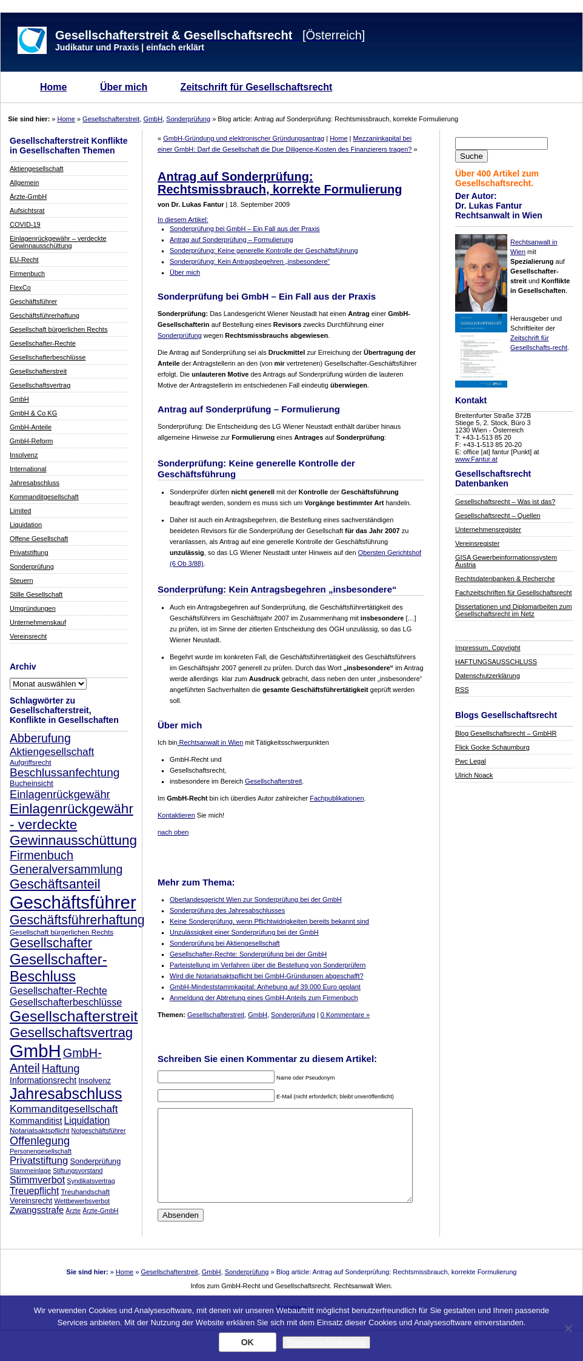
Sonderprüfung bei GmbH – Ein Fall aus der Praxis (245, 228)
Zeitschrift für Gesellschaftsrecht (257, 87)
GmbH (152, 119)
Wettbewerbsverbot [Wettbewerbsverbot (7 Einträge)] (82, 1201)
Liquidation (26, 524)
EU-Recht (24, 259)
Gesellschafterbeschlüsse (47, 357)
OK (247, 1342)
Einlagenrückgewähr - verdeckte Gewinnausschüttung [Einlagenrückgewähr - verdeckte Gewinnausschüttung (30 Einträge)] (73, 824)
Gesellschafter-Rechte (43, 343)
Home (53, 87)
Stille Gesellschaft (36, 594)
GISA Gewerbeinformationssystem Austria (506, 561)
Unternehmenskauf (38, 622)
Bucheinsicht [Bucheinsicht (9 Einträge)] (31, 783)
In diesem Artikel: (183, 219)
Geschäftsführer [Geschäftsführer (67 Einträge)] (73, 902)
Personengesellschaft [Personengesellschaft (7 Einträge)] (41, 1151)
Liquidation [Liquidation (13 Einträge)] (87, 1120)
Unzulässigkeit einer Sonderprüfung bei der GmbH (244, 932)
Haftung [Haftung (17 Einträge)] (61, 1069)
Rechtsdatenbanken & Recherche (505, 578)
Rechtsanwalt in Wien (210, 742)
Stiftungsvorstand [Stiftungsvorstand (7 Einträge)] (77, 1170)
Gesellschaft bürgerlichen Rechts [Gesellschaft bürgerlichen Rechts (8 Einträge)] (61, 932)
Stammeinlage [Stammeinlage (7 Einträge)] (30, 1170)
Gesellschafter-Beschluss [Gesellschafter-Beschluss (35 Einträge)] (58, 967)
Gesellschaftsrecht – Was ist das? (505, 501)
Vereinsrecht (28, 636)
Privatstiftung (29, 552)
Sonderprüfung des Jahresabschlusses (227, 910)
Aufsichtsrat (27, 210)
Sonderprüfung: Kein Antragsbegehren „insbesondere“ (250, 261)
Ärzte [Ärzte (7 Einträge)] (73, 1210)
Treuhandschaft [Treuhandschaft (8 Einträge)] (85, 1191)
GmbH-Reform (31, 441)
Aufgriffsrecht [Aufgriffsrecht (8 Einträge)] (30, 762)
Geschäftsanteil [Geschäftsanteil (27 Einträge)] (55, 884)
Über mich (123, 87)
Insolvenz (24, 455)
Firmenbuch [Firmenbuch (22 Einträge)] (41, 855)
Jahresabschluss (34, 482)
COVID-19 (25, 224)
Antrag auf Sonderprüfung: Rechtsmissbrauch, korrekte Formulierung (280, 183)
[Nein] (568, 1328)
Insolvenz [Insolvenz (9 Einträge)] (94, 1081)
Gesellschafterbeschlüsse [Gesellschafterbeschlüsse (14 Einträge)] (66, 1001)
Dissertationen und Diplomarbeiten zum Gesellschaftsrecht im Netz (513, 610)
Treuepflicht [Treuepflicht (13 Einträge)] (34, 1191)
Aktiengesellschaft (37, 168)
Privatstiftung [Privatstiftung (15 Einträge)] (39, 1160)
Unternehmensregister (488, 529)
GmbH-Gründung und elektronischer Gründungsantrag (243, 138)
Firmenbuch (27, 273)
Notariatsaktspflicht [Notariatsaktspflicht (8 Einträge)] (39, 1130)
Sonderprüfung (188, 119)
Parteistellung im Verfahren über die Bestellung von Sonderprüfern (267, 965)
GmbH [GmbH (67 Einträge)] (35, 1051)
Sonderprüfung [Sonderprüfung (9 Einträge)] (95, 1161)
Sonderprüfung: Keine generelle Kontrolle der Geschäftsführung (264, 250)
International (28, 468)
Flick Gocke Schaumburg (492, 747)
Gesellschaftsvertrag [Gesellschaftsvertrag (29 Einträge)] (71, 1032)
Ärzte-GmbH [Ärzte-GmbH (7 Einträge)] (100, 1210)
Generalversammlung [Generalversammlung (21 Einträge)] (66, 869)
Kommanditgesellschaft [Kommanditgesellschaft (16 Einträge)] (64, 1109)
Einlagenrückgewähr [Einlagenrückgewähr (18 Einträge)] (60, 794)
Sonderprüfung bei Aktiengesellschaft (225, 943)
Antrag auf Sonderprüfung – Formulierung (231, 239)
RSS (462, 689)
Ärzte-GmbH (28, 196)
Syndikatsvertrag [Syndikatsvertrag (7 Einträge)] (91, 1181)
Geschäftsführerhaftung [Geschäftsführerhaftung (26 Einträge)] (77, 920)
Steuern (21, 580)
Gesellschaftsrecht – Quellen (498, 515)
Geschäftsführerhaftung (44, 315)
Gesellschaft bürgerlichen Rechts (58, 329)
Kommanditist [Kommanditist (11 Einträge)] (36, 1121)
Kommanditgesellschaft (44, 496)
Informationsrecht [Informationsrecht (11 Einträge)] (43, 1080)
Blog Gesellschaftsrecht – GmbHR (506, 733)
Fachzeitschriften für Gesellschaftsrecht (513, 592)
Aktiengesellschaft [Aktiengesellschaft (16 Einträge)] (52, 751)
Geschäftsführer (33, 301)
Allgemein (24, 182)
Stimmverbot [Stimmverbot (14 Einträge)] (37, 1179)
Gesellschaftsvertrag (40, 385)
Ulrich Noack (474, 775)
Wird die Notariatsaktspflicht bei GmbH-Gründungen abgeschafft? (267, 976)
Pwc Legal (470, 761)
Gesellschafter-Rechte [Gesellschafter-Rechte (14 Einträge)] (58, 990)
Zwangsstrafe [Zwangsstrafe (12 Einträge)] (37, 1210)
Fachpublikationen (337, 798)
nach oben (173, 832)
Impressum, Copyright (488, 647)
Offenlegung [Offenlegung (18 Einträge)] (40, 1140)
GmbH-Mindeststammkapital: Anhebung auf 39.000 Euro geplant (265, 986)
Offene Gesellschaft (39, 538)
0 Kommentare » (345, 1014)
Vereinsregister (477, 543)
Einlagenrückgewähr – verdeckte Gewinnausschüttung (58, 242)
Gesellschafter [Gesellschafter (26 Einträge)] (51, 943)
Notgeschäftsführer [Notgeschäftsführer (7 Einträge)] (99, 1130)
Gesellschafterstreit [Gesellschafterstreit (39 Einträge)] (74, 1016)
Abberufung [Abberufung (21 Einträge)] (40, 738)
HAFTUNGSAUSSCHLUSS (496, 661)
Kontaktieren (176, 815)
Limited (20, 510)
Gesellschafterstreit (110, 119)
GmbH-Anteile (31, 427)
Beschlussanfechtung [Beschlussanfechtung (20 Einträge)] (64, 772)
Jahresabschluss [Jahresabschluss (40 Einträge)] (66, 1093)
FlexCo (20, 287)
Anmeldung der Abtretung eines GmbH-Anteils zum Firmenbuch (264, 997)
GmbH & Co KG (33, 413)
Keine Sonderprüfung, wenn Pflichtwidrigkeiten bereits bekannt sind (269, 921)
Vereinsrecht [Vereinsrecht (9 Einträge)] (31, 1201)
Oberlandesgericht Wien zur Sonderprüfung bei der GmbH (256, 899)
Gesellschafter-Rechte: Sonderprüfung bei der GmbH (248, 954)
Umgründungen (33, 608)
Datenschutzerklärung (487, 675)
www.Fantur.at (476, 459)
